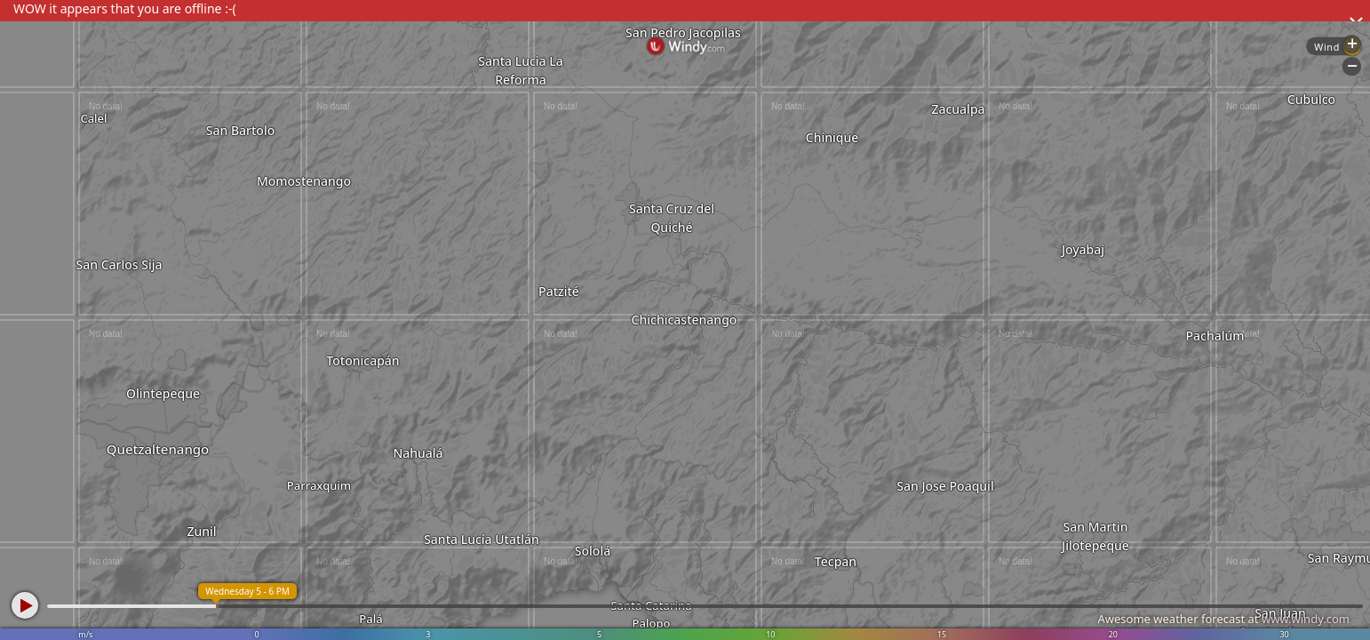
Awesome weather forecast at (1223, 619)
